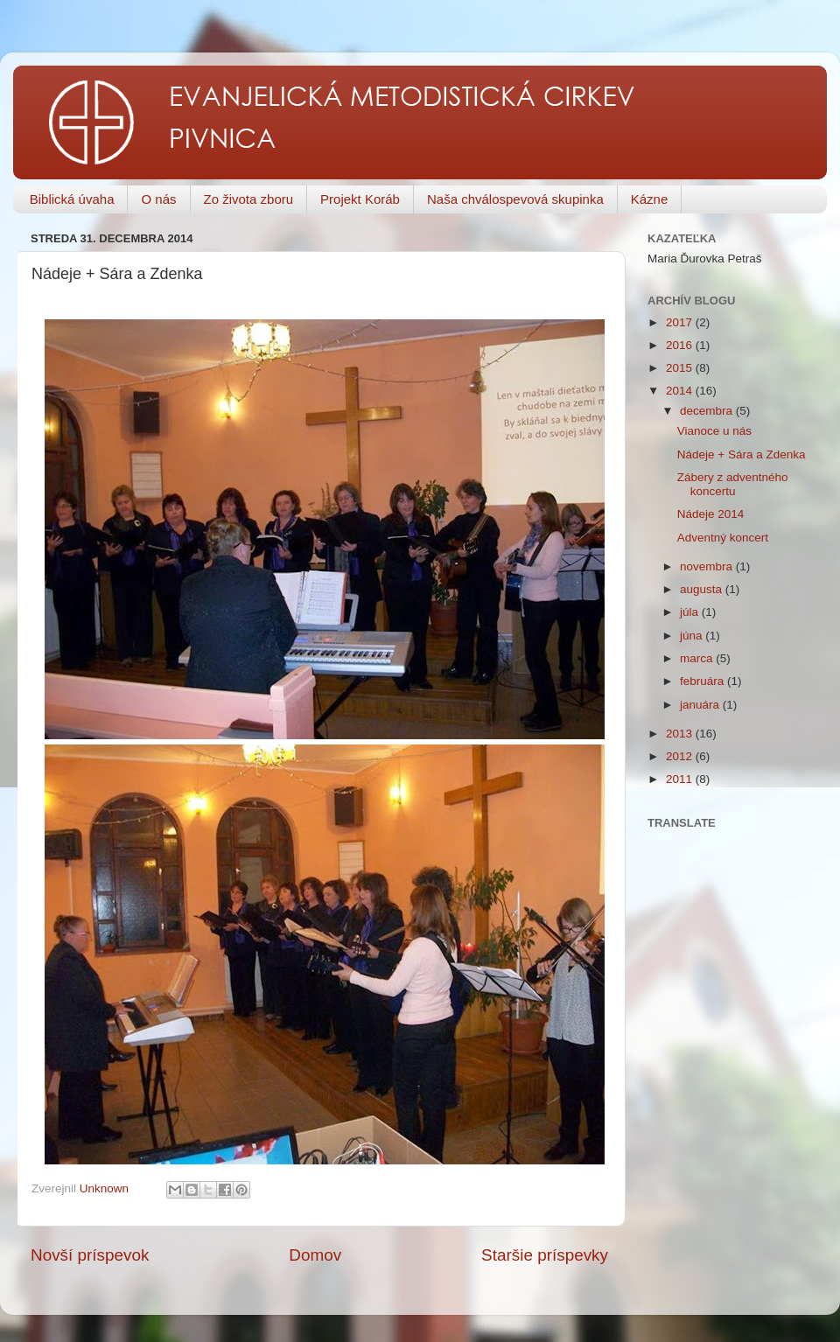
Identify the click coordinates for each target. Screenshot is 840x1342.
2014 (681, 390)
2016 (681, 345)
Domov (315, 1255)
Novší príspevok (90, 1255)
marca (698, 658)
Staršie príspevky (544, 1255)
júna (692, 635)
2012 (681, 756)
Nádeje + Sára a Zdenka (741, 454)
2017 (681, 322)
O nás (158, 199)
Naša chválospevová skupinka (515, 199)
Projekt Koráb (360, 199)
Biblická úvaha (72, 199)
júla (691, 612)
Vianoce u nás (714, 430)
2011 (681, 779)
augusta (702, 589)
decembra (708, 410)
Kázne (649, 199)
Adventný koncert (722, 537)
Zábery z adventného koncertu (732, 484)
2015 (681, 367)
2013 (681, 733)
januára (701, 704)
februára (703, 681)
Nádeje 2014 (711, 514)
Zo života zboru (249, 199)
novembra (708, 566)
